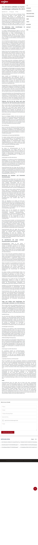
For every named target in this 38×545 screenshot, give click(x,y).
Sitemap (21, 460)
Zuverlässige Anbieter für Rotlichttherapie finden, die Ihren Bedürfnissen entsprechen (10, 447)
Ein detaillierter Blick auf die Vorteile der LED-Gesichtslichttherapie (28, 447)
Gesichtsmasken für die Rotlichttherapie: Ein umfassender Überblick (10, 444)
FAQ (35, 439)
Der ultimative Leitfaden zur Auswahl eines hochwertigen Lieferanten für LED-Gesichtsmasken (10, 442)
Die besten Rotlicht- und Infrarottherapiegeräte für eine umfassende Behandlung (28, 444)
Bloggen (32, 439)
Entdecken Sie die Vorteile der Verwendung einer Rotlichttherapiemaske (28, 442)
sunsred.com (16, 460)
